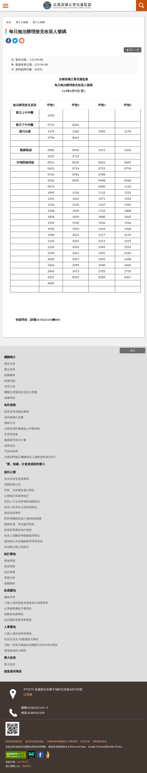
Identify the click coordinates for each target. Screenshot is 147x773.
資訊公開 (10, 472)
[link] (8, 41)
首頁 (8, 22)
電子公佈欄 (22, 22)
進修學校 (9, 397)
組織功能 (9, 380)
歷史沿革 (9, 363)
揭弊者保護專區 (13, 614)
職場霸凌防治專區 (15, 650)
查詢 (141, 5)
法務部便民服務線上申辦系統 (22, 428)
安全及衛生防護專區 (16, 478)
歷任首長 (9, 369)
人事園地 (10, 626)
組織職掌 (9, 375)
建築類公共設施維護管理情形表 (23, 541)
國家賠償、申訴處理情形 (19, 524)
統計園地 (10, 554)
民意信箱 (85, 741)
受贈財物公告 (12, 484)
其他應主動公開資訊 (16, 546)
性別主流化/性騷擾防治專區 (21, 639)
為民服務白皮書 (13, 417)
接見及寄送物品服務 (16, 411)
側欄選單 (5, 6)
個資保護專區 (12, 512)
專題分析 (9, 577)
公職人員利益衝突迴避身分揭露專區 (26, 602)
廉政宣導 (9, 597)
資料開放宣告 (100, 741)
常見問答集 (11, 434)
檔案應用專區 (13, 671)
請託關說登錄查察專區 (18, 619)
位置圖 (27, 694)
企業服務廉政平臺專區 (18, 608)
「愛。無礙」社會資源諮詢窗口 (24, 464)
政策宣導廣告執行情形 (18, 529)
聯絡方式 (9, 422)
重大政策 (10, 657)
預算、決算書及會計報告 (19, 490)
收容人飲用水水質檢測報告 (20, 507)
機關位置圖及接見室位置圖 (20, 392)
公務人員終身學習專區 (18, 633)
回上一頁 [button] (134, 49)
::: (3, 2)
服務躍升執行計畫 (15, 439)
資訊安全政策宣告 (34, 741)
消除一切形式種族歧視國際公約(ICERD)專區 (31, 644)
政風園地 (10, 590)
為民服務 (10, 404)
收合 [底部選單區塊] (132, 350)
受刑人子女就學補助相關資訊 (22, 501)
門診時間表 (11, 451)
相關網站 (9, 583)
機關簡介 (10, 357)
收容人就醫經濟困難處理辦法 (22, 535)
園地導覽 (9, 560)
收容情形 (9, 566)
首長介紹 (9, 386)
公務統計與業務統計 (16, 495)
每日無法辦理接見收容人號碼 (37, 31)
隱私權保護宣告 (13, 741)
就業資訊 (9, 445)
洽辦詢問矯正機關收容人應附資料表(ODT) (30, 456)
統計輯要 (9, 572)
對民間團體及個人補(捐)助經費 (22, 518)
